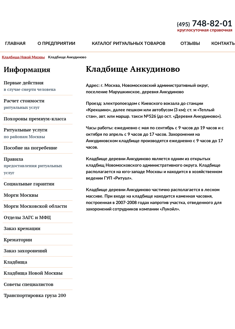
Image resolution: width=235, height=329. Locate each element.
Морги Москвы (21, 195)
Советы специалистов (28, 284)
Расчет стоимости (37, 104)
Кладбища (15, 262)
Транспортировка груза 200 (35, 295)
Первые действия (37, 86)
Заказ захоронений (25, 251)
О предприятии (56, 43)
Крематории (18, 240)
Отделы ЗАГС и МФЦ (27, 217)
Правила (37, 166)
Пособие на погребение (30, 148)
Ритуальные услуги (37, 133)
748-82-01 (204, 24)
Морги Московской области (35, 206)
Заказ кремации (22, 228)
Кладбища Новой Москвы (23, 57)
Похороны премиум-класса (35, 119)
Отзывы (190, 43)
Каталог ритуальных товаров (128, 43)
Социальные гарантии (29, 184)
